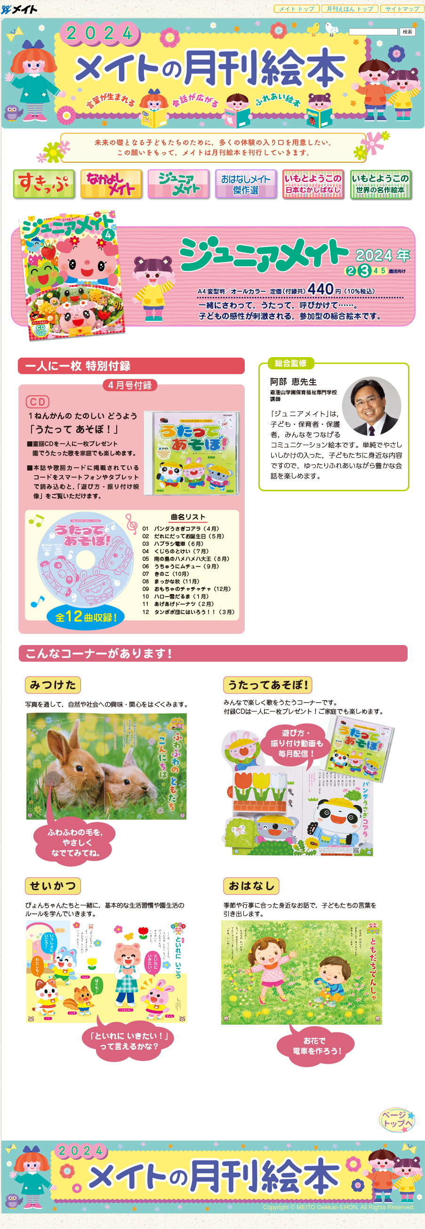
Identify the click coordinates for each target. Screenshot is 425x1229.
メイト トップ (296, 9)
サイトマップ (402, 9)
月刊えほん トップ (350, 9)
